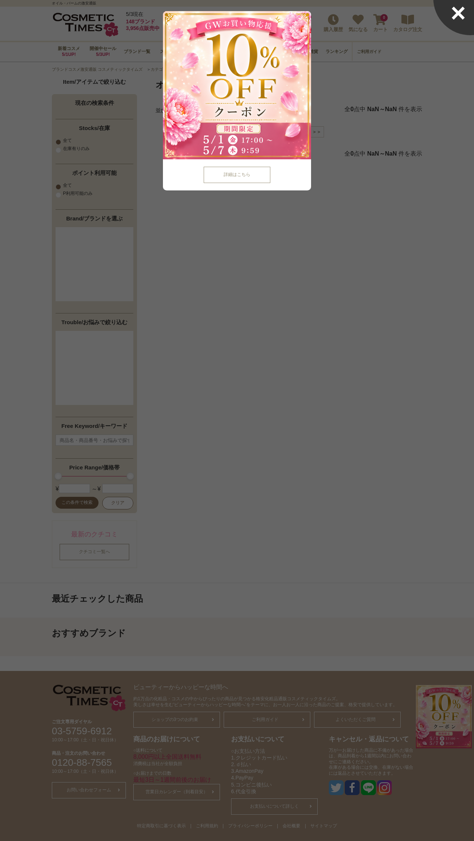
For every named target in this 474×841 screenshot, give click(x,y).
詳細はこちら (237, 174)
